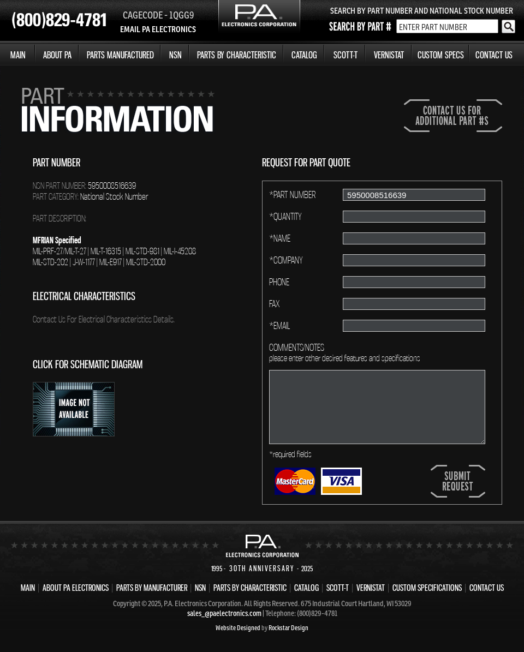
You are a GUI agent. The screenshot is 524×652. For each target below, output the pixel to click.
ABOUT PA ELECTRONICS (76, 587)
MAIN (18, 55)
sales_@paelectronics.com (224, 613)
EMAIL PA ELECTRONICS (158, 29)
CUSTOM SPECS (441, 55)
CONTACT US (494, 55)
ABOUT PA (57, 55)
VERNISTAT (389, 55)
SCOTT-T (346, 55)
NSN (175, 55)
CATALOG (304, 55)
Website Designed (238, 628)
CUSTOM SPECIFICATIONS (427, 587)
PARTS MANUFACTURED (120, 55)
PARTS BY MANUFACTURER (151, 587)
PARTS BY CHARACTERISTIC (236, 55)
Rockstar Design (288, 628)
